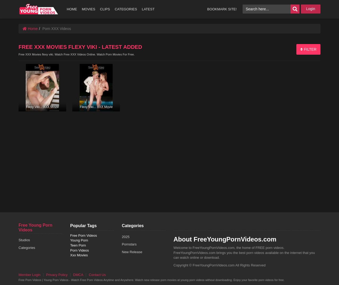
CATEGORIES (126, 9)
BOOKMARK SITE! (222, 9)
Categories (27, 248)
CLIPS (105, 9)
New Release (132, 252)
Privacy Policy (57, 275)
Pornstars (129, 244)
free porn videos (39, 9)
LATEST (148, 9)
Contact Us (97, 275)
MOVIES (88, 9)
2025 (126, 237)
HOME (72, 9)
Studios (24, 240)
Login (310, 9)
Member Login (30, 275)
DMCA (78, 275)
